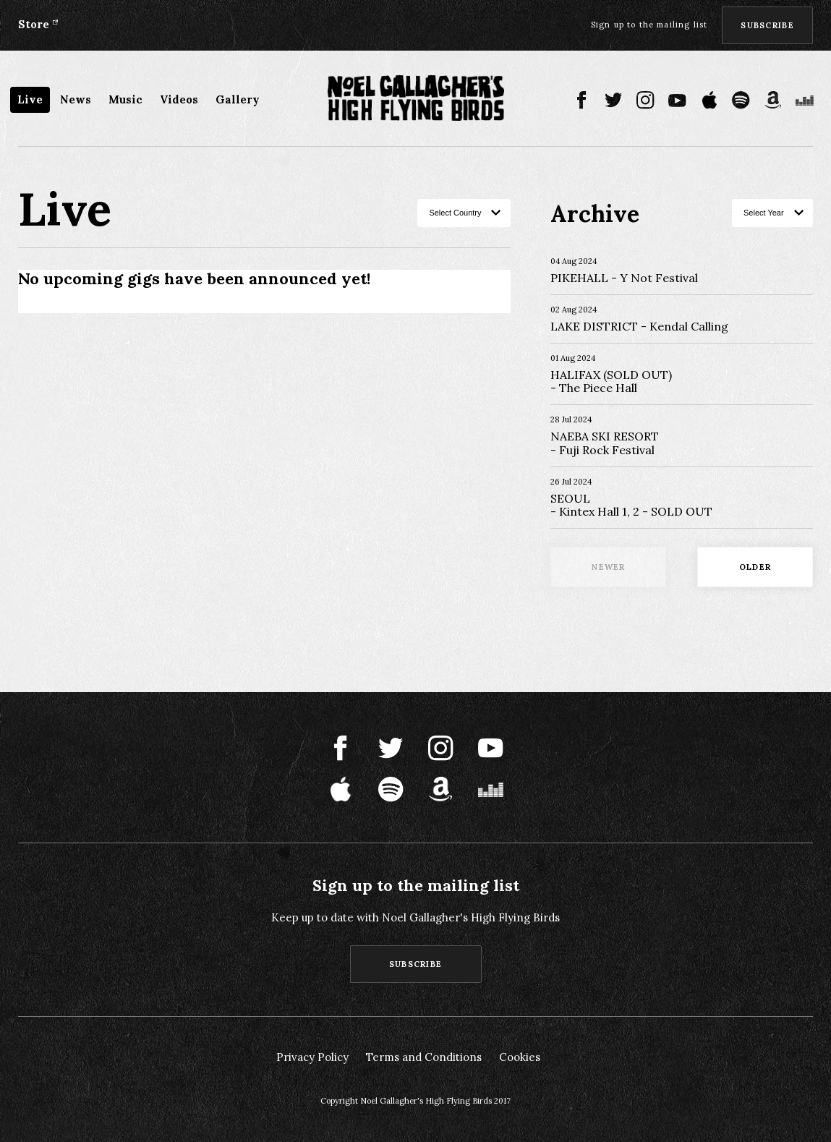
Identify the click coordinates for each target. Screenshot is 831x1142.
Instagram (645, 100)
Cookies (519, 1057)
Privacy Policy (312, 1057)
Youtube (677, 100)
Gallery (238, 99)
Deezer (805, 100)
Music (125, 99)
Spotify (741, 100)
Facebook (582, 100)
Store (33, 24)
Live (30, 99)
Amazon (773, 100)
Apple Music (709, 100)
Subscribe (767, 25)
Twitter (614, 100)
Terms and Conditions (424, 1057)
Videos (179, 99)
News (75, 99)
